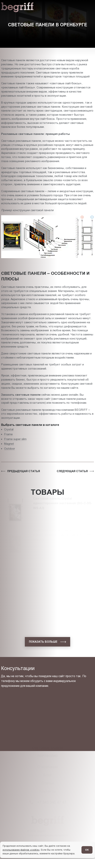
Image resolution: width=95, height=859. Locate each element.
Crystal (8, 429)
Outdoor (9, 448)
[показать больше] (47, 642)
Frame (8, 434)
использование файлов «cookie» (21, 849)
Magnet (9, 443)
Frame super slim (15, 439)
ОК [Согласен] (87, 849)
